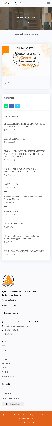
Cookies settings (13, 404)
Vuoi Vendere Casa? (12, 184)
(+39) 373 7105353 (11, 334)
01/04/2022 (9, 242)
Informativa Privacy (10, 398)
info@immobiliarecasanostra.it (17, 326)
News (4, 368)
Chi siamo (6, 355)
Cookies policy (8, 393)
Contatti (5, 372)
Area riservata (8, 376)
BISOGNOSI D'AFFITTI (15, 139)
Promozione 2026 (11, 211)
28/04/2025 (9, 227)
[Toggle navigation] (48, 3)
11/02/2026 (9, 142)
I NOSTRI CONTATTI (14, 224)
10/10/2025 (9, 175)
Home (19, 21)
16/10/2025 (9, 160)
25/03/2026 (9, 130)
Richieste (6, 363)
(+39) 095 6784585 (12, 330)
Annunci (5, 359)
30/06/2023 (9, 202)
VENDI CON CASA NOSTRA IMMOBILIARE (24, 251)
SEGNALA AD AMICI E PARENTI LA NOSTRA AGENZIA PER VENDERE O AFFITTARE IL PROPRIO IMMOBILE (24, 154)
